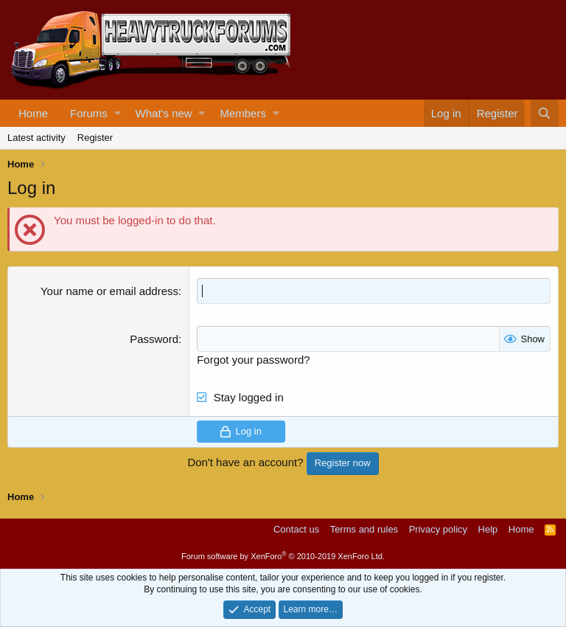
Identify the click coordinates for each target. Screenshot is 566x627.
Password (154, 339)
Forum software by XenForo (283, 556)
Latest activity (36, 137)
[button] (118, 113)
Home (33, 113)
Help (488, 529)
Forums (89, 113)
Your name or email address (109, 291)
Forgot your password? (253, 359)
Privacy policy (438, 529)
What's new (164, 113)
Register (95, 137)
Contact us (296, 529)
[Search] (545, 113)
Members (243, 113)
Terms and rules (364, 529)
